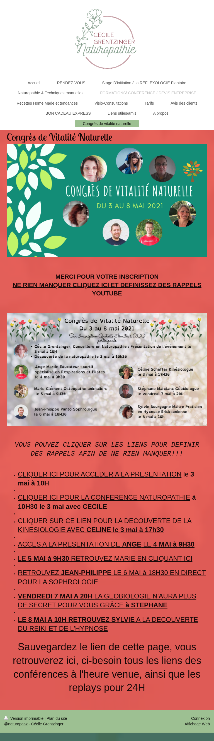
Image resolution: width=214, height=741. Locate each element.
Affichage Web (197, 724)
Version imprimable (24, 718)
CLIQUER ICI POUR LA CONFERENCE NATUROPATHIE (104, 497)
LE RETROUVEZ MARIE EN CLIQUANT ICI (105, 558)
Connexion (200, 718)
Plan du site (57, 718)
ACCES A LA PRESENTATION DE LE (106, 544)
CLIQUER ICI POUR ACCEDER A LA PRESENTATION (99, 474)
